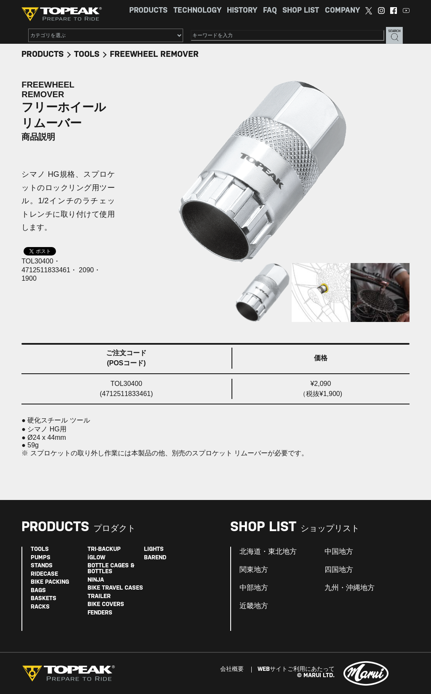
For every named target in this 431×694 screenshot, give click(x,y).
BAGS (38, 590)
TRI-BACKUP (104, 549)
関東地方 (253, 569)
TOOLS (86, 54)
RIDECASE (44, 574)
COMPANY (342, 10)
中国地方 (339, 551)
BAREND (155, 558)
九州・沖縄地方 (350, 588)
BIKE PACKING (50, 582)
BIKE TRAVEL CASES (115, 588)
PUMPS (41, 558)
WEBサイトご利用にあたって (296, 669)
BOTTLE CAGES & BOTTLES (111, 568)
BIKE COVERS (106, 604)
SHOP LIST (300, 10)
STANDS (42, 566)
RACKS (40, 607)
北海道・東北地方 (268, 551)
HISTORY (242, 10)
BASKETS (43, 598)
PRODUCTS (148, 10)
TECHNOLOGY (197, 10)
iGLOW (96, 558)
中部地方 (253, 588)
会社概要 (232, 669)
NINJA (96, 580)
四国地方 (339, 569)
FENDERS (100, 613)
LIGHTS (154, 549)
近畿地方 (253, 606)
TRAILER (99, 596)
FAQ (270, 10)
